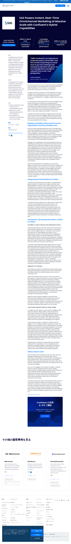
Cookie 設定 (37, 538)
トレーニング (39, 515)
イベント (38, 521)
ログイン (56, 0)
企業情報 (48, 502)
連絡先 (47, 505)
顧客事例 (12, 502)
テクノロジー (29, 518)
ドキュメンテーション (41, 507)
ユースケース (13, 499)
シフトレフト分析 (14, 507)
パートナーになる (50, 519)
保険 (27, 515)
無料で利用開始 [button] (60, 5)
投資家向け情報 (49, 509)
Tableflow (4, 520)
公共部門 (28, 513)
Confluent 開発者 (40, 505)
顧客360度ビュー (14, 520)
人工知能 (12, 509)
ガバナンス (4, 518)
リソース (39, 499)
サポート (38, 513)
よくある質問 (49, 516)
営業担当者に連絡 (64, 0)
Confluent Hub (5, 522)
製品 (3, 499)
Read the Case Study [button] (8, 45)
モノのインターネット (15, 522)
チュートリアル (40, 510)
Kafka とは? (39, 502)
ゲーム (27, 520)
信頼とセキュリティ (50, 522)
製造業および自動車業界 (31, 507)
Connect (4, 513)
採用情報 (48, 507)
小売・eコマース (30, 505)
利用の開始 (4, 525)
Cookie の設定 (52, 534)
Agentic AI (12, 512)
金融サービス (29, 502)
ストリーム (4, 510)
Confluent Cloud (6, 502)
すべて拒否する (37, 535)
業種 (27, 499)
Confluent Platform (4, 505)
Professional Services (39, 518)
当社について (49, 499)
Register (26, 2)
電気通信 (28, 510)
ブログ (47, 512)
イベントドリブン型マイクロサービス (18, 515)
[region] (22, 534)
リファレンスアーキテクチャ (16, 505)
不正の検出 (12, 518)
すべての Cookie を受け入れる (37, 531)
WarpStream (5, 508)
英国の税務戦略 (49, 525)
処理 (3, 515)
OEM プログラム (40, 523)
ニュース (48, 514)
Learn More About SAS (34, 394)
